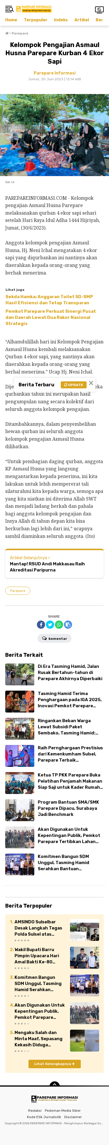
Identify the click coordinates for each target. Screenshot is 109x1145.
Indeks (61, 20)
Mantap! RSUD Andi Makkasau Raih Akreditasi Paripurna (47, 567)
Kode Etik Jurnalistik (44, 1117)
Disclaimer (73, 1117)
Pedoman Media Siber (63, 1110)
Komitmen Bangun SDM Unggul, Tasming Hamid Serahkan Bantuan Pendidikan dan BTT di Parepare (38, 984)
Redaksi (35, 1110)
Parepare (17, 591)
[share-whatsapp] (59, 625)
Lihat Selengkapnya (54, 1064)
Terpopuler (35, 20)
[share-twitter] (50, 625)
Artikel (81, 20)
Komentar (54, 638)
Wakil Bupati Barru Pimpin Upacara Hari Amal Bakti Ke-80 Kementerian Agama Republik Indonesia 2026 (37, 956)
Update (73, 385)
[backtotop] (54, 1086)
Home (11, 20)
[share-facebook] (41, 625)
